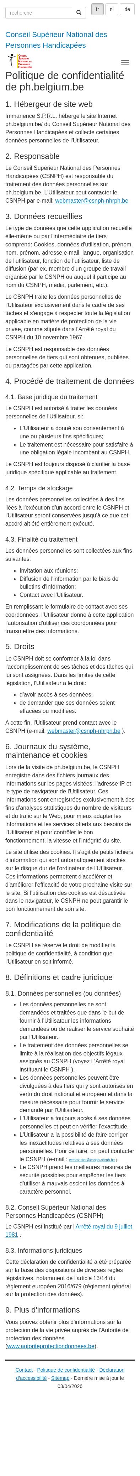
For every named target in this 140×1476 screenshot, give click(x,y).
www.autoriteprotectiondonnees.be (51, 1346)
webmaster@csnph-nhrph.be (91, 201)
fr (97, 9)
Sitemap (60, 1378)
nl (112, 9)
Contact (24, 1370)
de (127, 9)
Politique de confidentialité (66, 1370)
